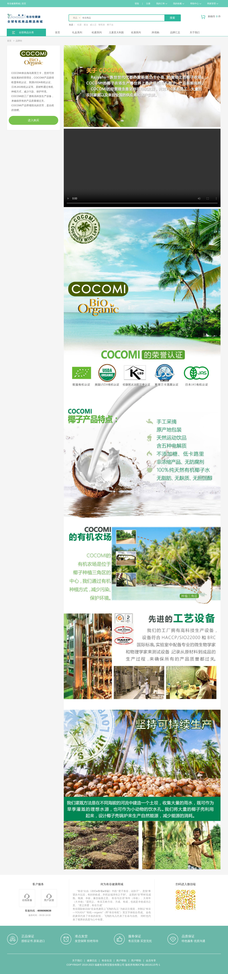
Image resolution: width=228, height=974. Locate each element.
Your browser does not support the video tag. (142, 168)
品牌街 (19, 41)
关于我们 (195, 32)
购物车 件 (211, 17)
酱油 (86, 24)
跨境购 (155, 32)
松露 (79, 24)
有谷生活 (107, 960)
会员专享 (151, 960)
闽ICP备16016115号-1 (147, 964)
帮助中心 (195, 3)
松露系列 (97, 32)
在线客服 (27, 898)
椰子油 (110, 24)
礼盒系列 (77, 32)
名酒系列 (136, 32)
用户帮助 (136, 960)
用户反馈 (49, 898)
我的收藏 (178, 3)
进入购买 (33, 120)
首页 (57, 32)
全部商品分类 (26, 32)
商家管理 (212, 3)
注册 (148, 3)
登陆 (137, 3)
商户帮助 (121, 960)
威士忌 (93, 24)
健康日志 (92, 960)
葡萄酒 (101, 24)
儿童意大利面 (116, 32)
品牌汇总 (175, 32)
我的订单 (161, 3)
